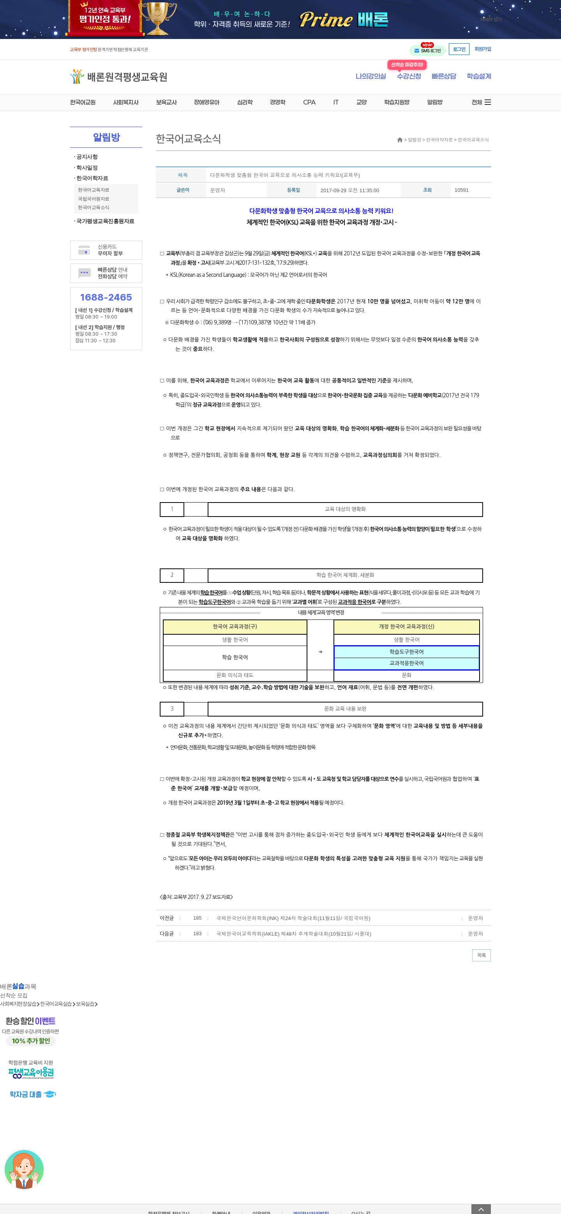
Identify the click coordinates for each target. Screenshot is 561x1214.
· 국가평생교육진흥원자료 (104, 221)
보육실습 (85, 1003)
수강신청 (409, 77)
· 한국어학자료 (91, 178)
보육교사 (166, 102)
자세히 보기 (490, 19)
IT (336, 102)
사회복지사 (125, 102)
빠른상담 (444, 77)
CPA (309, 102)
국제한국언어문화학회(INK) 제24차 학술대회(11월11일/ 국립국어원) (293, 918)
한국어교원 (82, 102)
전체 (477, 102)
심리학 (244, 102)
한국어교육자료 (93, 190)
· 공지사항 (85, 157)
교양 (361, 102)
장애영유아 (206, 102)
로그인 (459, 49)
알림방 (435, 102)
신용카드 (110, 250)
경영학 (277, 102)
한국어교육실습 (56, 1003)
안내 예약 (112, 273)
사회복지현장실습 (18, 1003)
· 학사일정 (85, 168)
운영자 (217, 190)
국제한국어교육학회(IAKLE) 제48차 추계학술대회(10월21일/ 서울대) (293, 934)
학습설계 (479, 77)
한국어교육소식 (93, 207)
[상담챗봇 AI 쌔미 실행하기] (24, 1169)
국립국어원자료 (93, 199)
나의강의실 (371, 77)
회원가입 (483, 49)
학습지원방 (396, 102)
